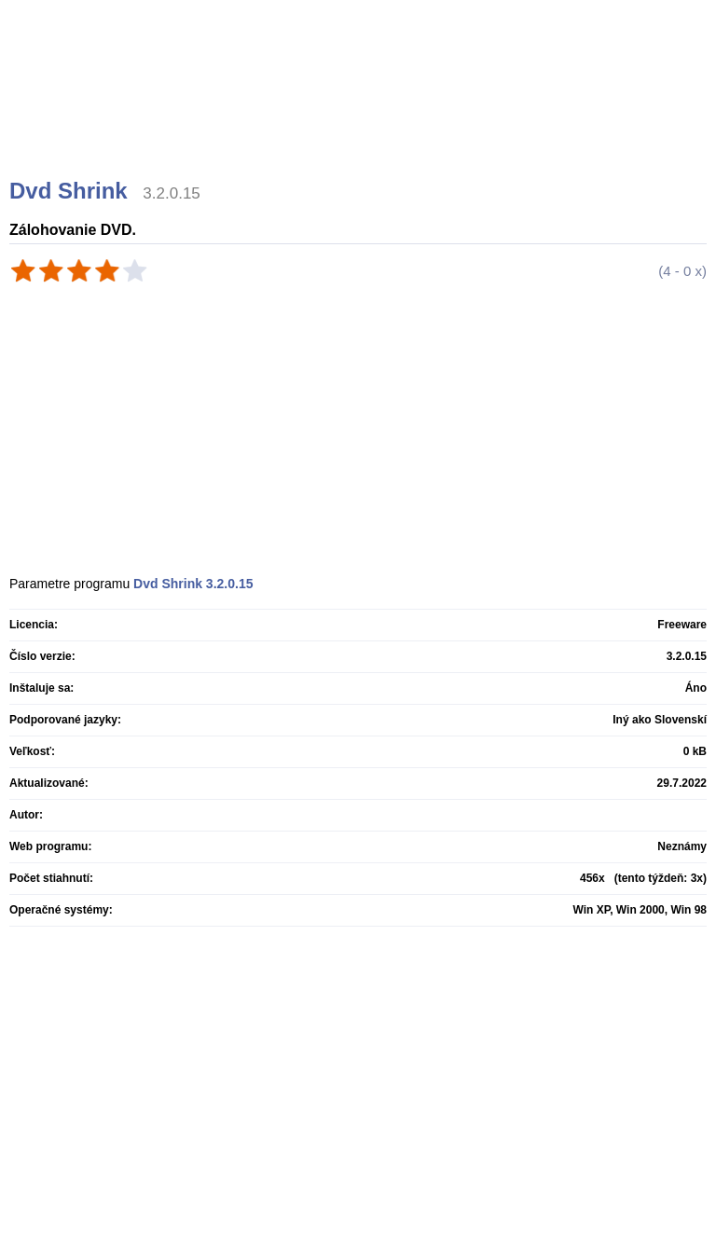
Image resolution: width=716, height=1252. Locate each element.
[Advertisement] (360, 111)
